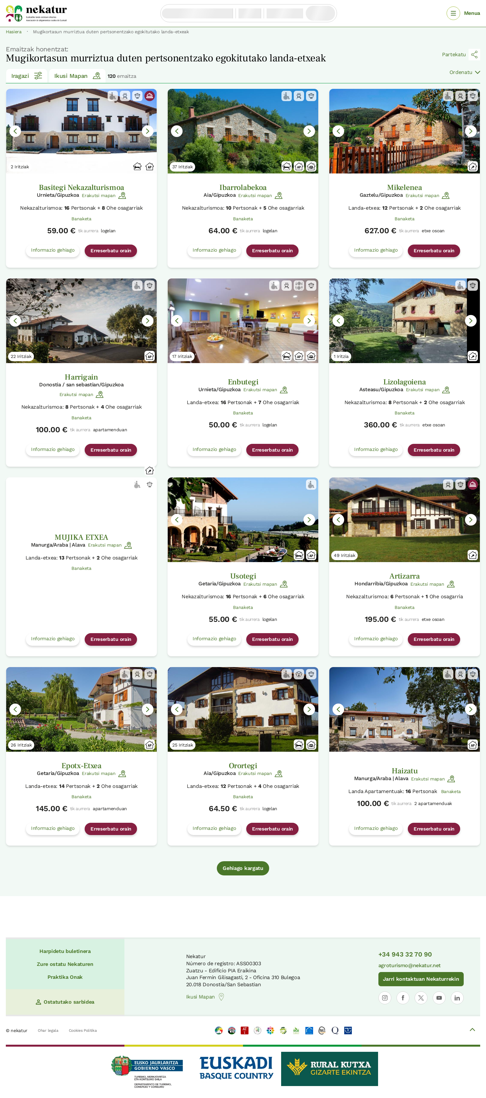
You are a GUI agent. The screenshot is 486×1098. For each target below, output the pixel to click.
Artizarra (404, 576)
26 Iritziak (21, 745)
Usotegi (243, 576)
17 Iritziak (182, 356)
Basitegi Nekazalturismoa (81, 188)
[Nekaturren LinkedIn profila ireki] (457, 997)
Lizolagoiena (404, 382)
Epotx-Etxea (81, 766)
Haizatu (405, 771)
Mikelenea (404, 188)
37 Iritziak (182, 166)
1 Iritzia (341, 356)
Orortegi (243, 766)
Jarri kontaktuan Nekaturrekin (421, 979)
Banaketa (81, 218)
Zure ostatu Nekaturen (65, 964)
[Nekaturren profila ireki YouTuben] (439, 997)
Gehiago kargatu (243, 868)
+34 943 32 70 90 (405, 954)
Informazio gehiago (52, 250)
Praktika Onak (65, 977)
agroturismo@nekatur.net (409, 965)
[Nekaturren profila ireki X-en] (421, 997)
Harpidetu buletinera (65, 951)
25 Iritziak (182, 745)
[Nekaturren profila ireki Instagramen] (384, 997)
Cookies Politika (83, 1030)
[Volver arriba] (472, 1030)
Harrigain (81, 377)
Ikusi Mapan (77, 75)
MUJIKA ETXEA (81, 537)
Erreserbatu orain (110, 251)
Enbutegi (243, 382)
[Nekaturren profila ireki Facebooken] (402, 997)
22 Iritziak (21, 356)
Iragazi (26, 75)
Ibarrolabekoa (243, 188)
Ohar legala (48, 1030)
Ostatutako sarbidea (65, 1002)
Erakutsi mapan (104, 195)
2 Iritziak (20, 166)
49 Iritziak (344, 555)
